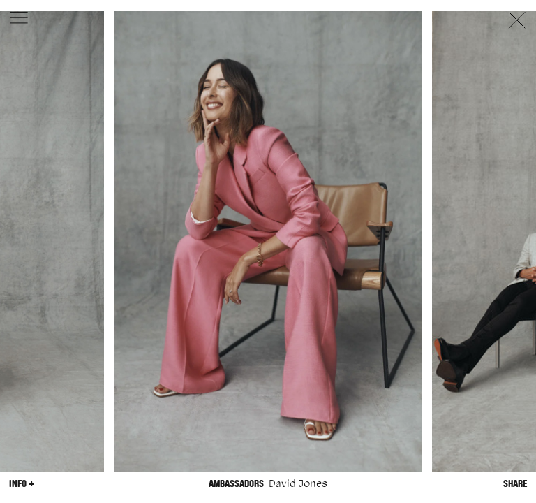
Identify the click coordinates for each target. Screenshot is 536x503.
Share (515, 483)
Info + (21, 483)
